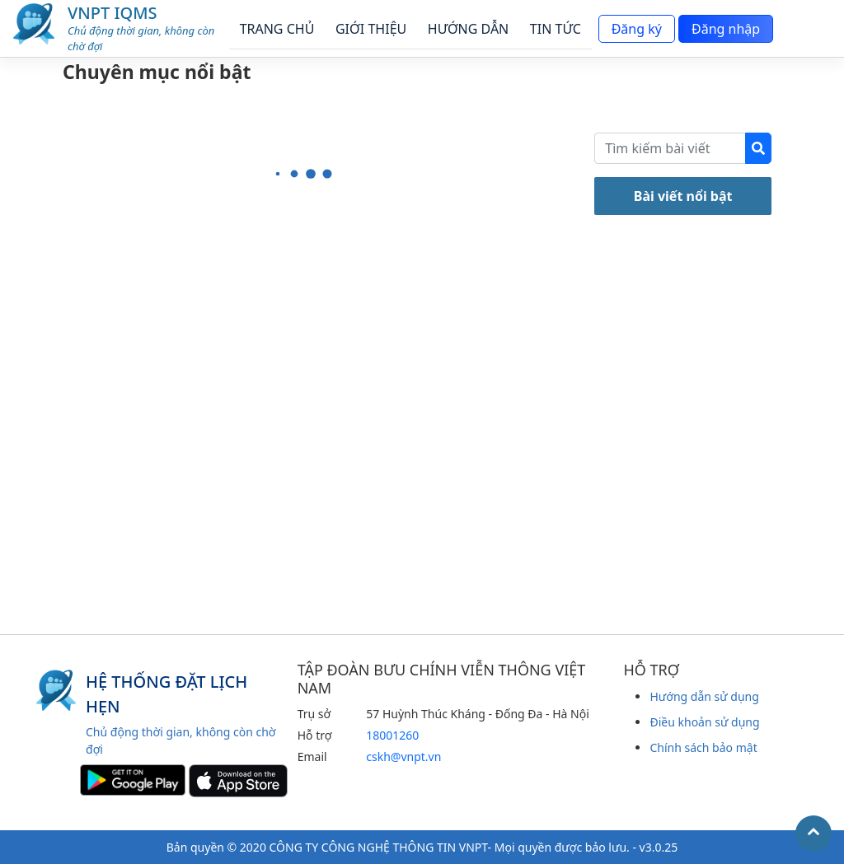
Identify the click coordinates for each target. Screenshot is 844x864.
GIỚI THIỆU (370, 29)
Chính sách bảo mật (703, 747)
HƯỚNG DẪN (468, 29)
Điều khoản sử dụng (704, 722)
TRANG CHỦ (277, 29)
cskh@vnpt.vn (403, 756)
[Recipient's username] (670, 148)
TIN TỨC (555, 29)
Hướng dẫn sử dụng (703, 696)
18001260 (392, 735)
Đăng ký (632, 29)
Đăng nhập (722, 29)
